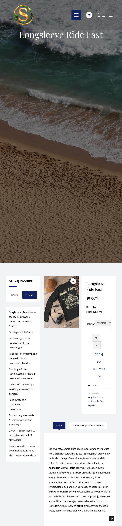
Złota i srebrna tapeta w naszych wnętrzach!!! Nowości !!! (22, 436)
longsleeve (93, 397)
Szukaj (29, 294)
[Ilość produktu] (101, 338)
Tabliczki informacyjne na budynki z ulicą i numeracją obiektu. (23, 359)
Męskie (91, 405)
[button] (73, 281)
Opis (59, 425)
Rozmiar (90, 324)
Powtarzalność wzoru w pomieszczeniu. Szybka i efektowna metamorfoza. (23, 451)
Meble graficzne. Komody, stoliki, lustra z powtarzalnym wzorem (22, 374)
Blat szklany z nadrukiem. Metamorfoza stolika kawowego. (23, 420)
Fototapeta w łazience (21, 332)
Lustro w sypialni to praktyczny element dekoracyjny (19, 343)
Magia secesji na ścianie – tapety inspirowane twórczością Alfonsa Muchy (23, 319)
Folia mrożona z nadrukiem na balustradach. (17, 405)
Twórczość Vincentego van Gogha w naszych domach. (21, 389)
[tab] (59, 425)
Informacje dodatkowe (88, 425)
